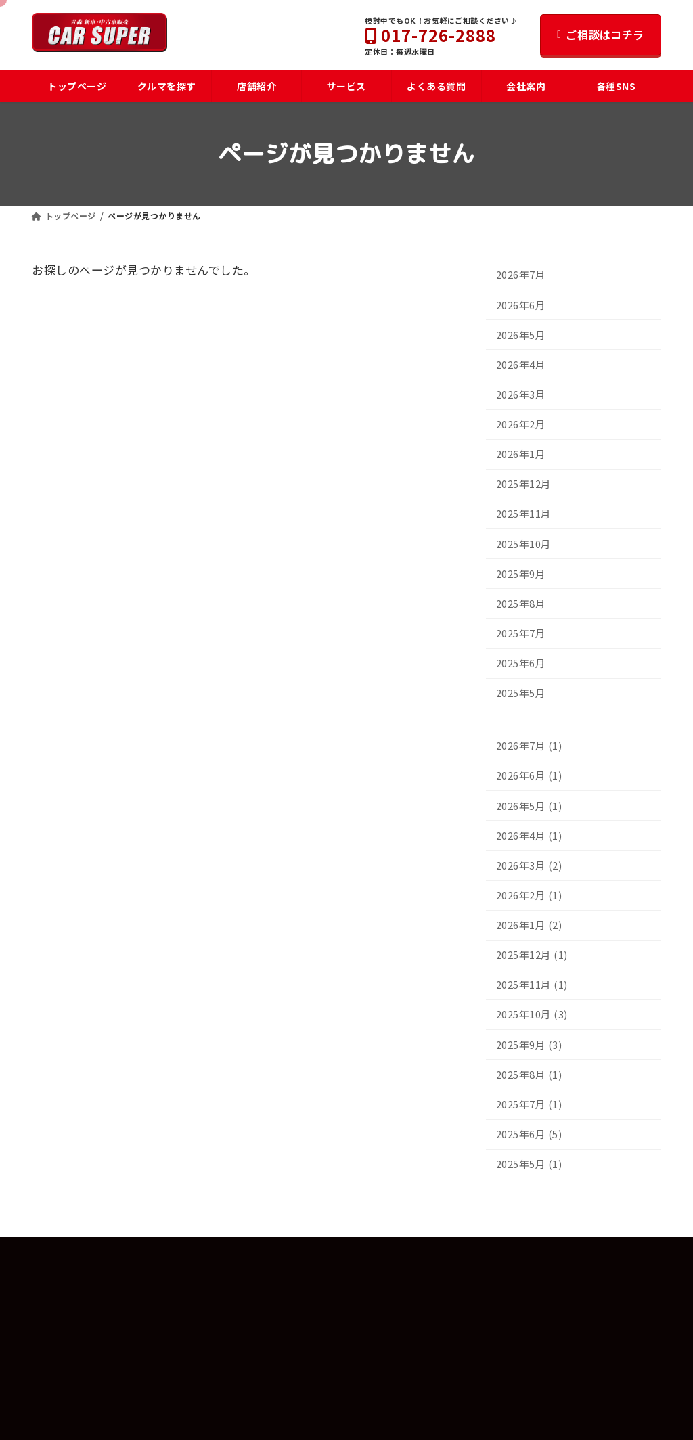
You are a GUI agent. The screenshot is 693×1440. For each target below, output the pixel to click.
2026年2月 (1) (529, 895)
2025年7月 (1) (529, 1104)
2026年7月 (521, 275)
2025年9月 (521, 573)
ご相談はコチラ (600, 34)
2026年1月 (521, 454)
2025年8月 (521, 603)
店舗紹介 (273, 1331)
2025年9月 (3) (529, 1044)
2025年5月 (521, 693)
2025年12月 (524, 484)
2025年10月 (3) (532, 1015)
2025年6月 (521, 663)
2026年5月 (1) (529, 805)
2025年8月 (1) (529, 1074)
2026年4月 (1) (529, 835)
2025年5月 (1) (529, 1164)
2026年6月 (521, 305)
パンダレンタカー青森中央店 (320, 1404)
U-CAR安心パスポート (82, 1380)
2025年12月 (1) (532, 955)
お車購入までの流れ (78, 1356)
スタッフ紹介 (290, 1307)
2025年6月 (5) (529, 1134)
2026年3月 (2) (529, 865)
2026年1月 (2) (529, 925)
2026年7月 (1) (529, 746)
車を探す (57, 1307)
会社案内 (273, 1283)
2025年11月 (524, 514)
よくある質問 (65, 1331)
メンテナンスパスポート (86, 1404)
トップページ (65, 1283)
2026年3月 (521, 394)
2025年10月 (524, 544)
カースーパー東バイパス (311, 1356)
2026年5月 (521, 335)
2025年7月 (521, 633)
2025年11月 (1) (532, 985)
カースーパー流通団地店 (311, 1380)
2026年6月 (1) (529, 776)
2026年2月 (521, 425)
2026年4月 (521, 364)
